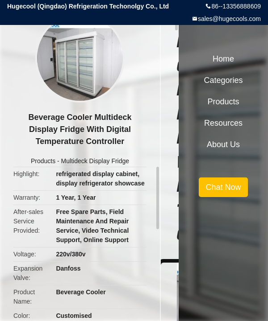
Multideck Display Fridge (95, 161)
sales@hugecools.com (229, 18)
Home (223, 58)
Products (43, 161)
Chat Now (223, 187)
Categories (223, 80)
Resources (223, 123)
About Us (223, 144)
